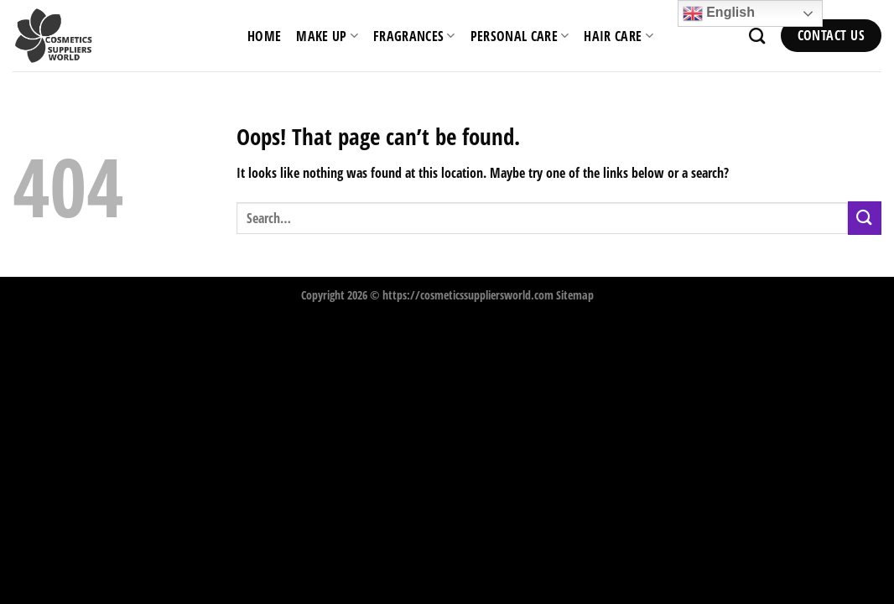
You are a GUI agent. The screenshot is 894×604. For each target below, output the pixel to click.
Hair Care (618, 36)
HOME (264, 36)
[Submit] (864, 217)
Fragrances (414, 36)
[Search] (757, 36)
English (719, 13)
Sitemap (575, 295)
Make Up (327, 36)
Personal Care (519, 36)
